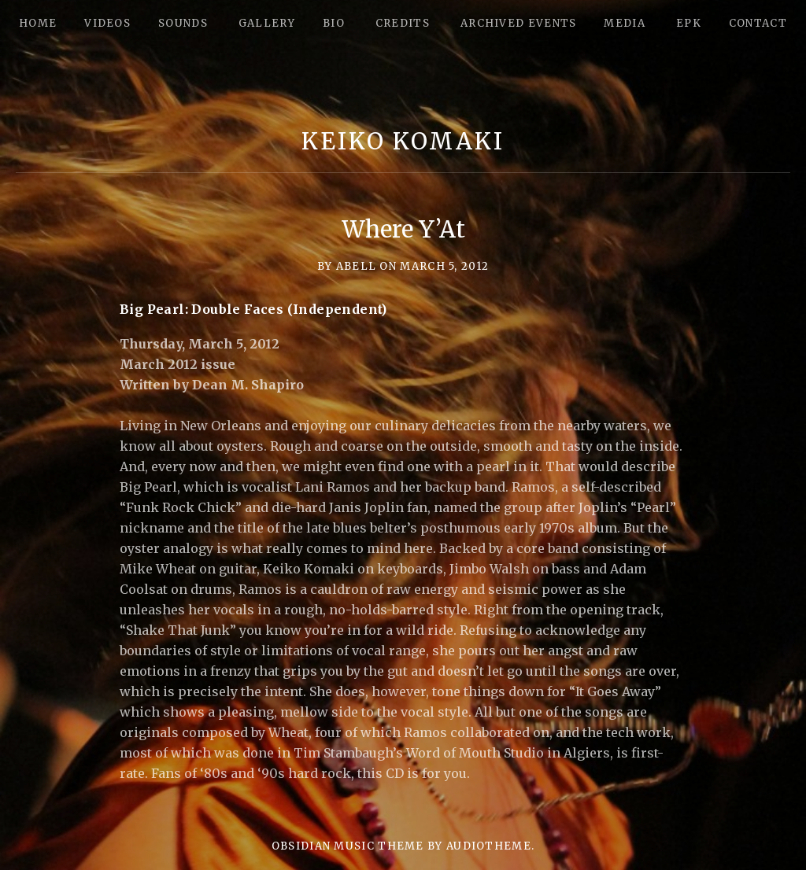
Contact (758, 23)
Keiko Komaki (403, 141)
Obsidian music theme (348, 846)
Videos (107, 23)
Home (38, 23)
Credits (402, 23)
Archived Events (518, 23)
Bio (334, 23)
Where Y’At (403, 229)
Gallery (266, 23)
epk (688, 23)
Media (624, 23)
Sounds (183, 23)
